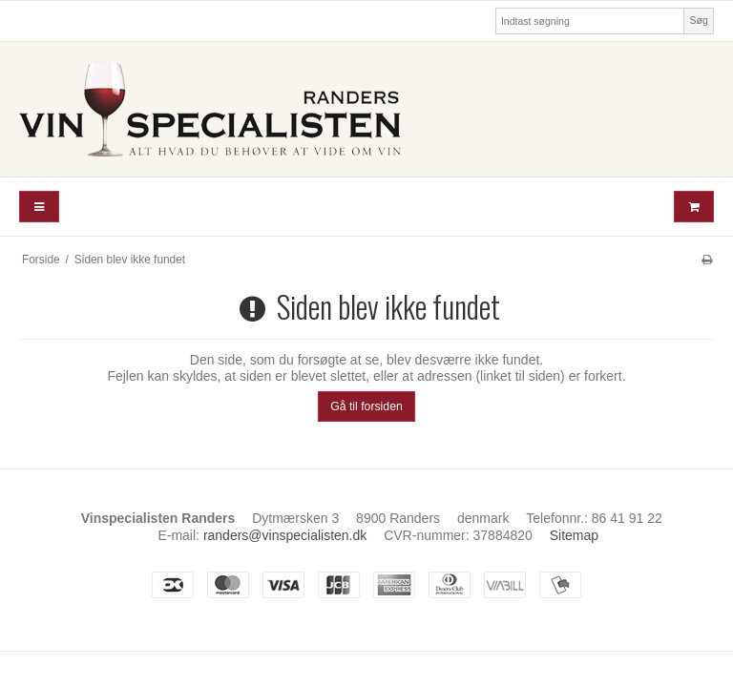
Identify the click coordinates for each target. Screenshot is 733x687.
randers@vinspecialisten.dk (284, 535)
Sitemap (574, 535)
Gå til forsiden (366, 406)
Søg (698, 20)
